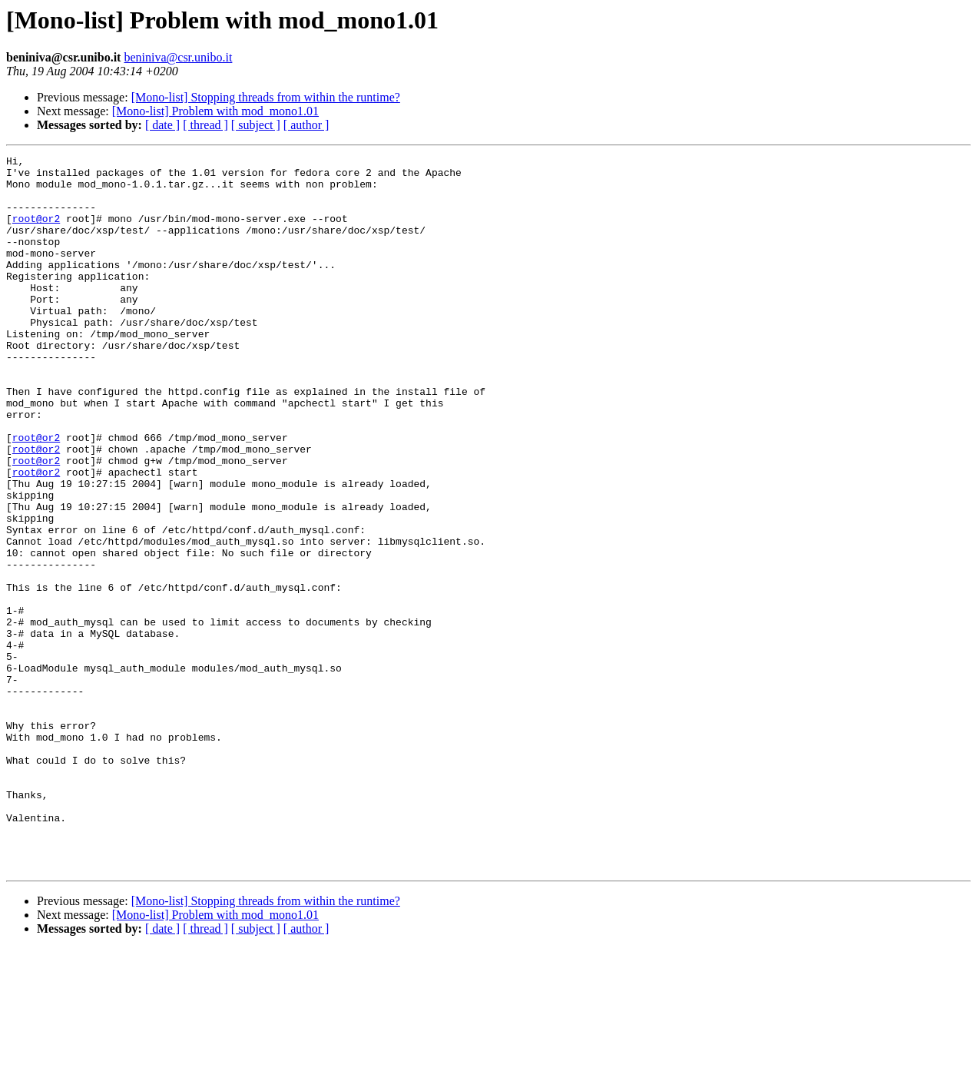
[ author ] (306, 124)
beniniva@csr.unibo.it (178, 57)
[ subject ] (255, 124)
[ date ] (162, 124)
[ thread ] (205, 124)
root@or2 (36, 232)
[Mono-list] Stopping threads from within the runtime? (265, 97)
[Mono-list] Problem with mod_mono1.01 (215, 111)
